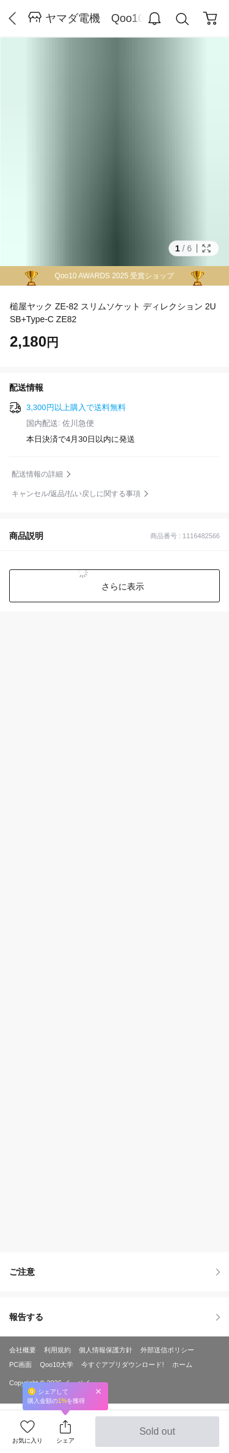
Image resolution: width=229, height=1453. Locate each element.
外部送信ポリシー (167, 1350)
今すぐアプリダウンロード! (122, 1364)
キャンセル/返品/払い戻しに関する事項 (76, 493)
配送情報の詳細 (37, 474)
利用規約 (57, 1350)
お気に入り (27, 1440)
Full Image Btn (206, 248)
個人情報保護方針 (106, 1350)
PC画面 (20, 1364)
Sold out (157, 1436)
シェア (65, 1440)
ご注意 (114, 1271)
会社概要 (22, 1350)
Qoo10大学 (56, 1364)
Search (182, 19)
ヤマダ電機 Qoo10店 (94, 18)
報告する (114, 1316)
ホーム (182, 1364)
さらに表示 (122, 586)
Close (98, 1391)
